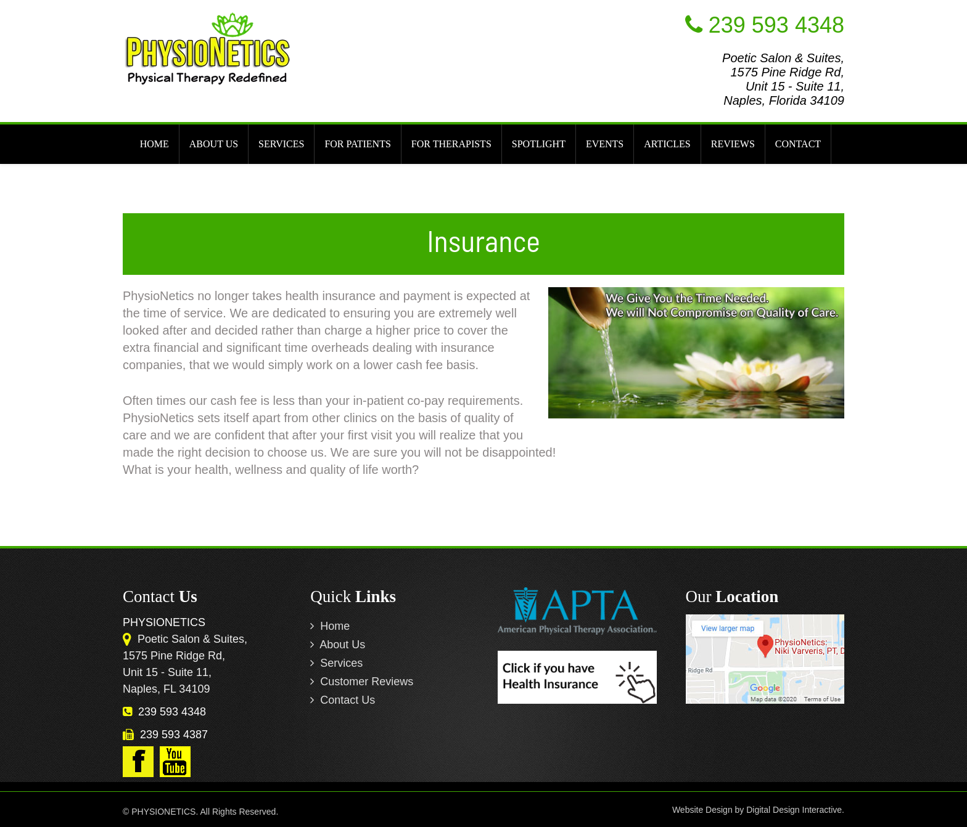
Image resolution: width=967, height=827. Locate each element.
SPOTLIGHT (539, 144)
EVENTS (604, 144)
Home (330, 626)
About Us (337, 644)
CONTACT (798, 144)
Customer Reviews (361, 681)
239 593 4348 (164, 712)
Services (336, 663)
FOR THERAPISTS (451, 144)
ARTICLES (667, 144)
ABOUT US (213, 144)
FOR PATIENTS (357, 144)
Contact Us (342, 700)
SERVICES (281, 144)
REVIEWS (733, 144)
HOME (154, 144)
